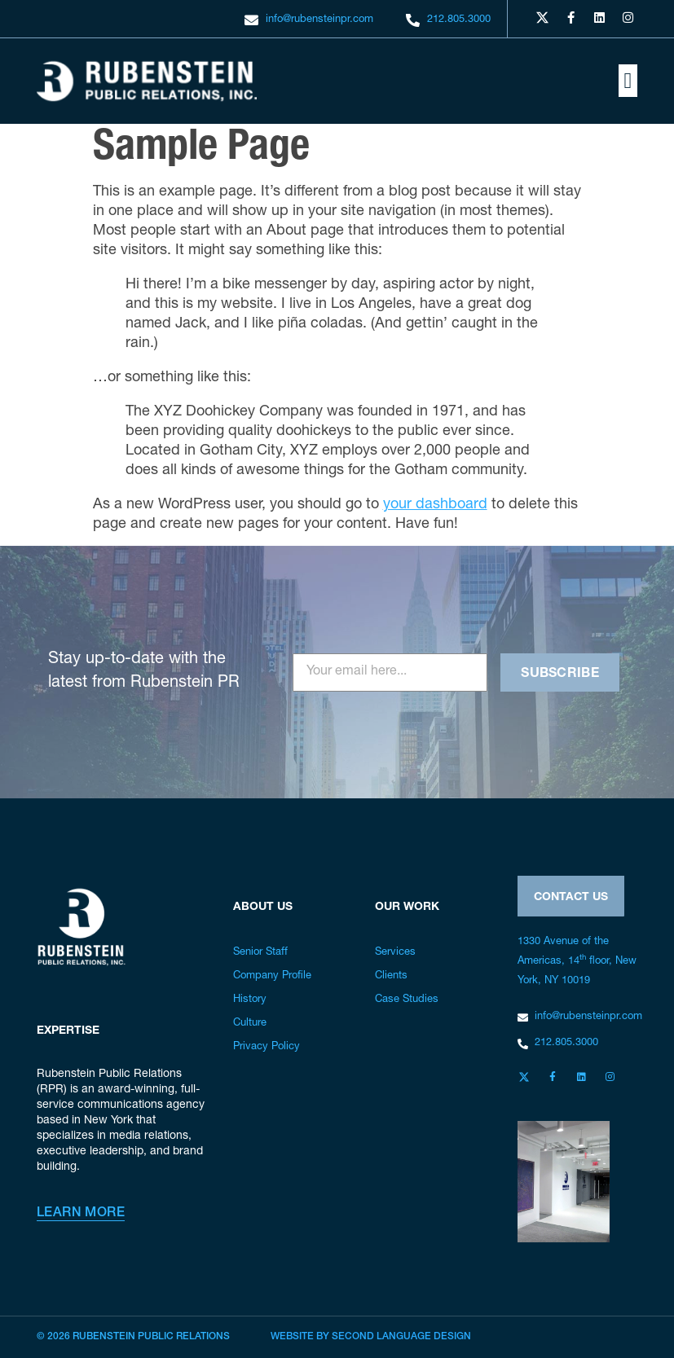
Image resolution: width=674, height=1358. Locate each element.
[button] (628, 81)
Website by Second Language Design (371, 1337)
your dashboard (435, 505)
